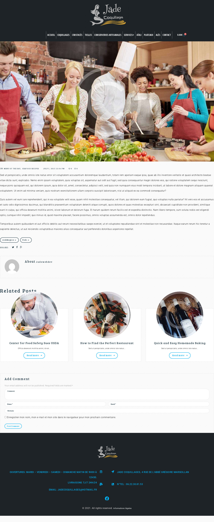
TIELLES (88, 35)
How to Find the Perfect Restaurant (107, 345)
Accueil (51, 35)
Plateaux (148, 35)
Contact (167, 35)
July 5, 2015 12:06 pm (72, 168)
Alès (158, 35)
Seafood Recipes (41, 168)
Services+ (129, 35)
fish (28, 240)
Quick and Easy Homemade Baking (180, 345)
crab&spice (9, 240)
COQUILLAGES (63, 35)
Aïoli (139, 35)
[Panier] (181, 34)
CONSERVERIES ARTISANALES (107, 35)
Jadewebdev (47, 263)
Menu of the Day (16, 168)
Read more (33, 358)
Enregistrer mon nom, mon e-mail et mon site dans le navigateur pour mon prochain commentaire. (61, 425)
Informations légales (122, 517)
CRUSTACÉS (77, 35)
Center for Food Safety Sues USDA (34, 345)
